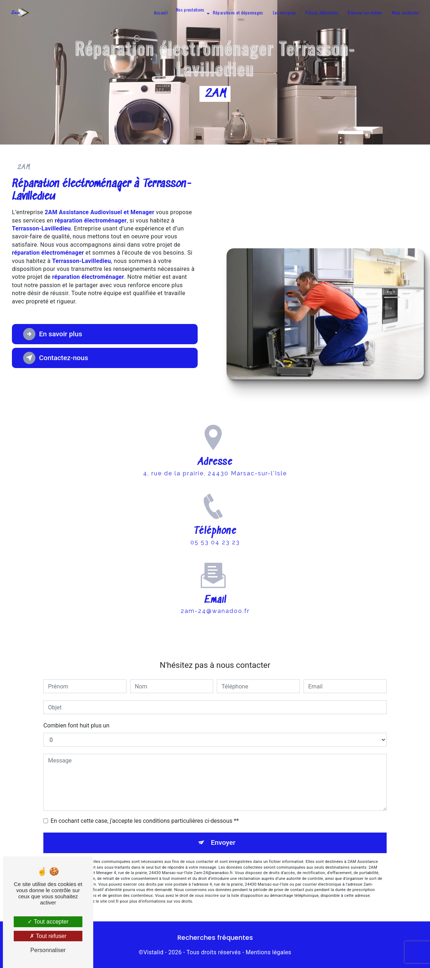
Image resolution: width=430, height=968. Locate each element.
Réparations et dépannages (238, 12)
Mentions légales (268, 952)
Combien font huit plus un (76, 725)
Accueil (161, 12)
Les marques (284, 12)
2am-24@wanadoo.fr (215, 595)
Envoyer (223, 842)
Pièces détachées (321, 12)
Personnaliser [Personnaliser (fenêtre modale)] (48, 950)
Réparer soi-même (365, 12)
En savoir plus (52, 334)
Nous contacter (406, 12)
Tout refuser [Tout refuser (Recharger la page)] (48, 936)
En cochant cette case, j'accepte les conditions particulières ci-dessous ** (145, 820)
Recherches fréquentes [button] (215, 937)
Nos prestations (190, 10)
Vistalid (153, 952)
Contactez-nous (55, 358)
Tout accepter (47, 922)
